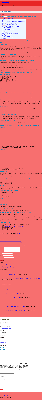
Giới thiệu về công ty (5, 395)
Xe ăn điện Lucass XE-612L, (12, 230)
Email (1, 256)
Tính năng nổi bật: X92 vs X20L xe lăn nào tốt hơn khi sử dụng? (10, 26)
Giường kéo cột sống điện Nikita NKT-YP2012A (10, 266)
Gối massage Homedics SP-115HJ (7, 267)
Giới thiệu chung (4, 22)
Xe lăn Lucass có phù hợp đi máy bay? (7, 37)
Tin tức (3, 19)
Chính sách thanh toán (5, 2)
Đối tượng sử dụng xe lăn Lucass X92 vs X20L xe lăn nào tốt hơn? (10, 23)
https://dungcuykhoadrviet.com (17, 226)
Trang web (2, 258)
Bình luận (2, 252)
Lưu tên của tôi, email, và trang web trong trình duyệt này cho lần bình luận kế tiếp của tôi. (17, 259)
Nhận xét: (4, 25)
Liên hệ (3, 20)
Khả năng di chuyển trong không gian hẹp (8, 29)
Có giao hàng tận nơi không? (6, 36)
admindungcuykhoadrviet (20, 18)
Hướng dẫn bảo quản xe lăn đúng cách (6, 34)
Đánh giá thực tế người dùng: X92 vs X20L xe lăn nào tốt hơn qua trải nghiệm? (12, 30)
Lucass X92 (4, 31)
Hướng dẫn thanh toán (5, 1)
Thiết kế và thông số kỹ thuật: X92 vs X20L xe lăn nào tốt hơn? (10, 24)
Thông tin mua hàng (4, 38)
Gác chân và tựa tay (5, 28)
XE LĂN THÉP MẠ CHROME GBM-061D (8, 268)
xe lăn (0, 14)
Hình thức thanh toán (3, 343)
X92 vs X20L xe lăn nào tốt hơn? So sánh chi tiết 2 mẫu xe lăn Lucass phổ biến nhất (12, 21)
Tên (1, 254)
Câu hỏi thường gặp (4, 35)
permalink (18, 233)
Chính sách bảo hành (3, 333)
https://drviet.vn (8, 226)
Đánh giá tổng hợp (5, 32)
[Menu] (3, 14)
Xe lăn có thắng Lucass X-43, (29, 230)
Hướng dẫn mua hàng (5, 3)
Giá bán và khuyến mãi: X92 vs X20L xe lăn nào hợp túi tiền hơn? (10, 33)
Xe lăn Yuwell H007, (20, 230)
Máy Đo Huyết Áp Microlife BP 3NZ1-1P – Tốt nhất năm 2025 (10, 241)
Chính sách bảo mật (2, 336)
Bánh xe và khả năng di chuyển (6, 27)
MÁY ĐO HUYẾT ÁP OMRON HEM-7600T (9, 265)
